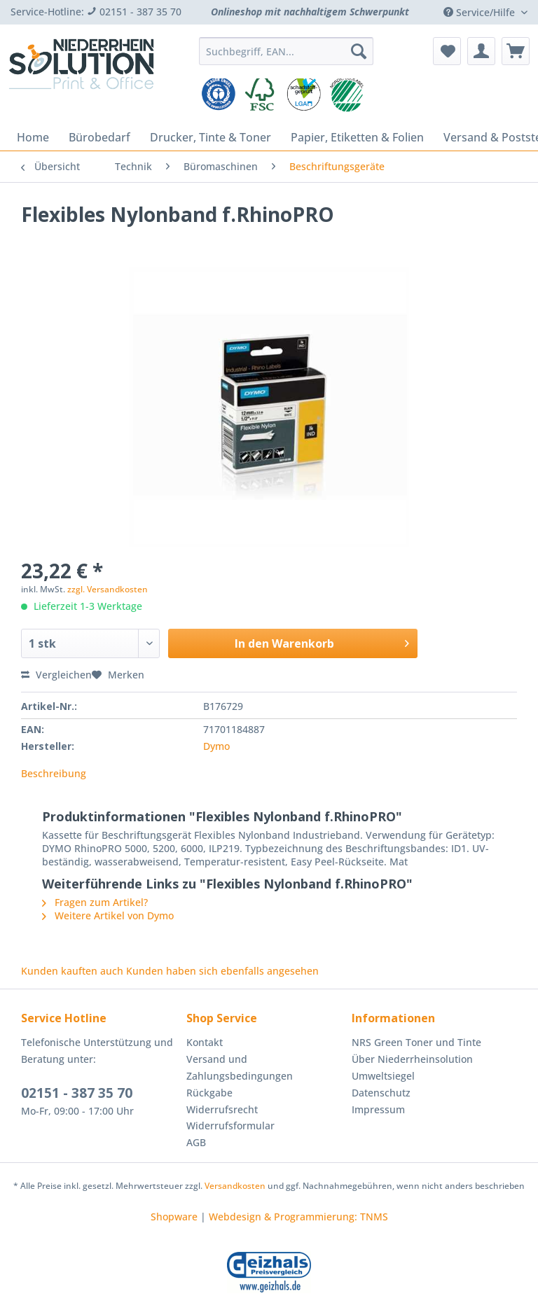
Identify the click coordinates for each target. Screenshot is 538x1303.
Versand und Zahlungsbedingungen (239, 1067)
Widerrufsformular (230, 1125)
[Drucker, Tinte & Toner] (210, 137)
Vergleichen (56, 674)
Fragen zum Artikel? (95, 902)
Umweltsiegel (383, 1075)
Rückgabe (209, 1092)
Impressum (378, 1109)
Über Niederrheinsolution (412, 1059)
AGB (196, 1142)
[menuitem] (286, 57)
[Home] (33, 137)
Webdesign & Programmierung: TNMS (298, 1216)
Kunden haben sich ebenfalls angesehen (222, 970)
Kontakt (204, 1042)
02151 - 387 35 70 (76, 1093)
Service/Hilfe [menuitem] (480, 12)
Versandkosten (235, 1186)
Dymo (216, 746)
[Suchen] (358, 51)
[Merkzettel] (447, 51)
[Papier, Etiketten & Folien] (357, 137)
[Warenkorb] (516, 51)
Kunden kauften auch (72, 970)
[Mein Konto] (481, 51)
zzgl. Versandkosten (107, 589)
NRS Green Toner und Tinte (416, 1042)
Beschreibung (53, 773)
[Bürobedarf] (99, 137)
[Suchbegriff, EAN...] (286, 51)
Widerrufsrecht (222, 1109)
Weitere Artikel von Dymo (108, 915)
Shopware (174, 1216)
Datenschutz (381, 1092)
